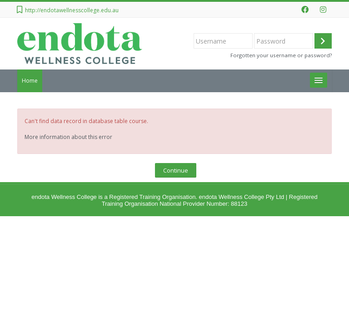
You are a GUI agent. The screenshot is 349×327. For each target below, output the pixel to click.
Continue (175, 170)
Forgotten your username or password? (281, 55)
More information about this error (68, 137)
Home (30, 80)
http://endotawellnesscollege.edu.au (72, 10)
